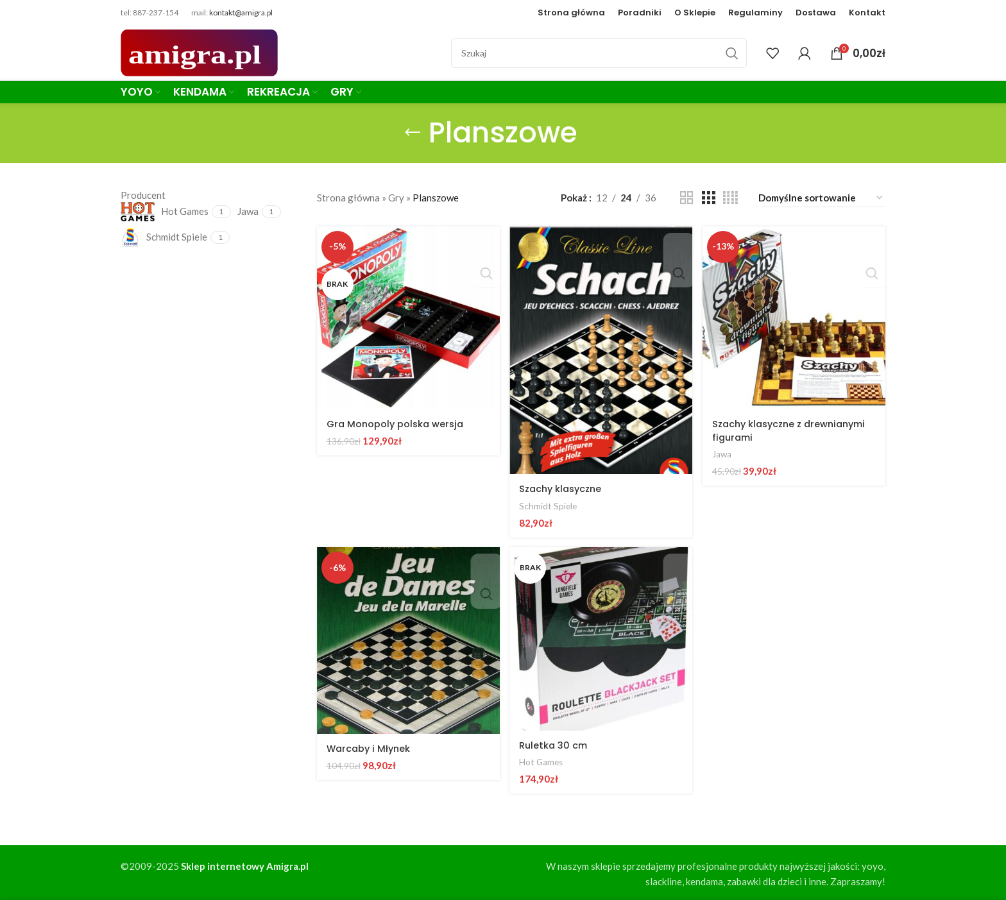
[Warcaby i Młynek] (407, 640)
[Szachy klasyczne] (601, 349)
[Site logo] (199, 51)
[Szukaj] (599, 53)
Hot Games (543, 759)
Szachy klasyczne (564, 486)
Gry (396, 197)
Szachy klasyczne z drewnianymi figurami (770, 428)
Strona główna (348, 197)
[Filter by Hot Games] (165, 211)
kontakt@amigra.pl (241, 12)
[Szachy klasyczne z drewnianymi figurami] (794, 316)
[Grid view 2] (686, 198)
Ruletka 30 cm (555, 743)
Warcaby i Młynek (370, 747)
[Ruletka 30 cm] (601, 638)
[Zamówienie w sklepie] (821, 198)
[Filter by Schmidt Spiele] (164, 237)
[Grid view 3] (708, 198)
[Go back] (412, 133)
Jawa (724, 451)
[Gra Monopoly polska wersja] (407, 316)
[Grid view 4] (730, 198)
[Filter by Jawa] (248, 211)
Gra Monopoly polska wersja (397, 422)
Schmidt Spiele (549, 503)
